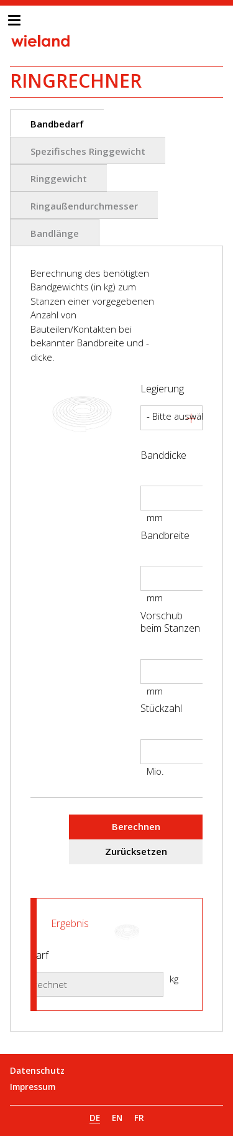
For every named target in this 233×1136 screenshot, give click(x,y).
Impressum (32, 1086)
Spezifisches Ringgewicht (87, 151)
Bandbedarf (57, 124)
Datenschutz (37, 1070)
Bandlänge (54, 233)
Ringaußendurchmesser (84, 206)
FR (139, 1118)
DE (94, 1118)
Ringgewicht (58, 178)
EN (117, 1118)
